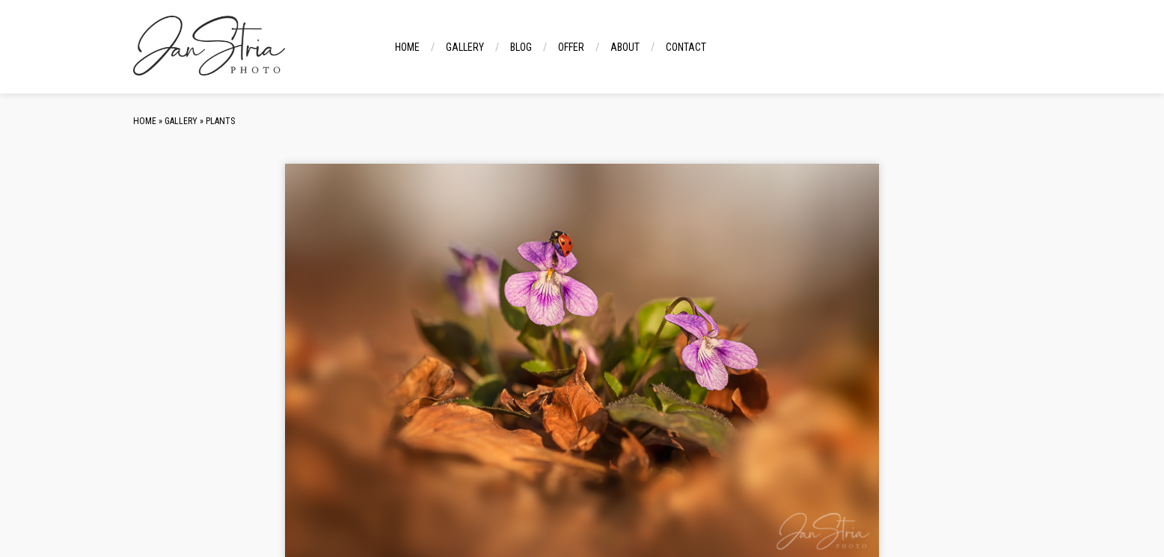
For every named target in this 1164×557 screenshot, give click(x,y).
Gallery (465, 47)
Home (407, 47)
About (625, 47)
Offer (571, 47)
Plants (220, 121)
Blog (521, 47)
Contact (686, 47)
